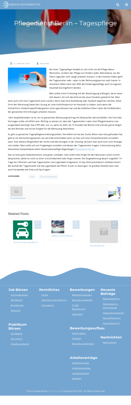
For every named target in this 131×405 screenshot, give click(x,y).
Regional (15, 310)
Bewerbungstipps (81, 295)
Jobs (32, 177)
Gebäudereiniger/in (113, 313)
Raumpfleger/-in (112, 318)
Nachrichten (109, 342)
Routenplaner (97, 245)
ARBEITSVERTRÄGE (62, 236)
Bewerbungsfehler (82, 300)
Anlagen (76, 338)
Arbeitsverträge (80, 363)
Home (44, 295)
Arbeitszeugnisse (81, 368)
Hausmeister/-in (111, 323)
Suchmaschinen (19, 295)
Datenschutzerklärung (54, 300)
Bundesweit (17, 305)
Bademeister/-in (111, 299)
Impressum (47, 305)
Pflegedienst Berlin (85, 149)
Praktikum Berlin (20, 344)
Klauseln (77, 378)
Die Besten (17, 300)
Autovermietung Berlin (25, 242)
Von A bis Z (16, 339)
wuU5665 (44, 64)
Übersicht (77, 314)
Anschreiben (79, 333)
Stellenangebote (48, 177)
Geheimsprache (80, 373)
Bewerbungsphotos (83, 344)
